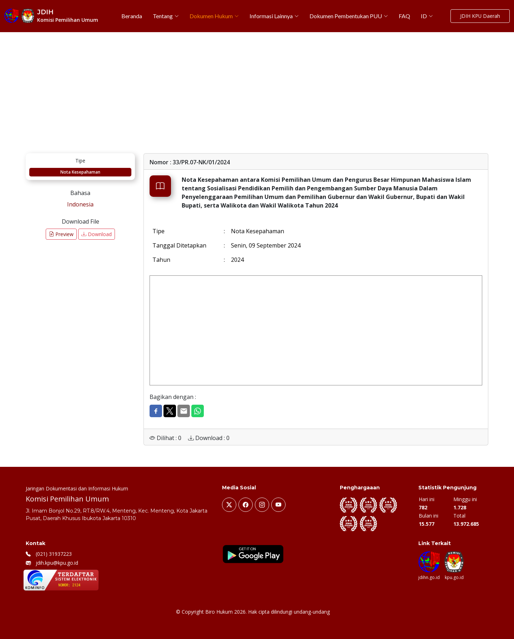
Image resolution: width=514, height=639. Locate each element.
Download (96, 234)
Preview (61, 234)
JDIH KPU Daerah (480, 16)
